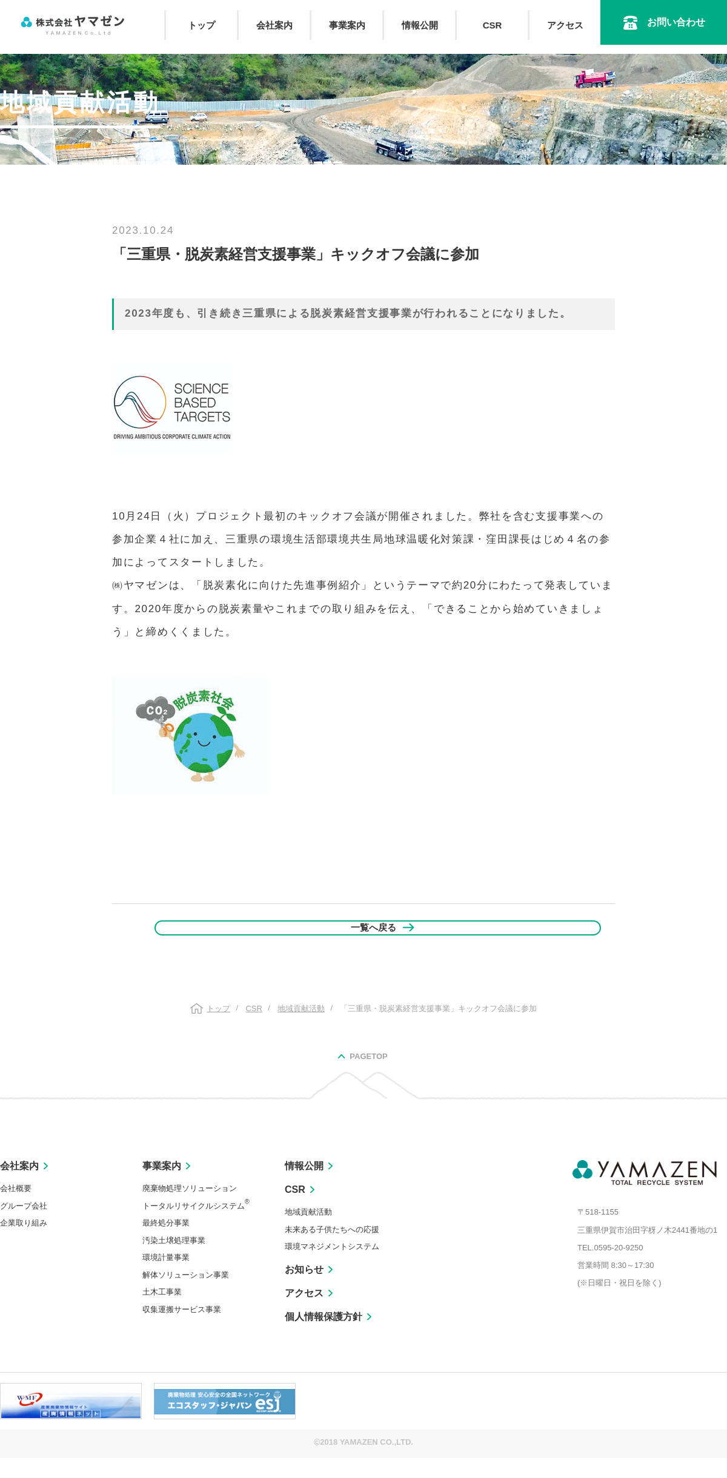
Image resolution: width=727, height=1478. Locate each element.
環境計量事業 (166, 1277)
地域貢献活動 (308, 1231)
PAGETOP (368, 1076)
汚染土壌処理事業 (173, 1260)
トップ (201, 25)
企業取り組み (23, 1242)
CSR (492, 25)
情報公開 (420, 25)
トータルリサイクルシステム (196, 1225)
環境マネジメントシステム (332, 1266)
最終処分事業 (166, 1242)
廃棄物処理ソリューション (189, 1208)
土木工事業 (162, 1311)
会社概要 (16, 1208)
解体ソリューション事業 (185, 1294)
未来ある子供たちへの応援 (332, 1249)
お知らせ (304, 1289)
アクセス (565, 25)
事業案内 (347, 25)
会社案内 (274, 25)
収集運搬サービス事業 (181, 1329)
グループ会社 (23, 1225)
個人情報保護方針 (323, 1336)
